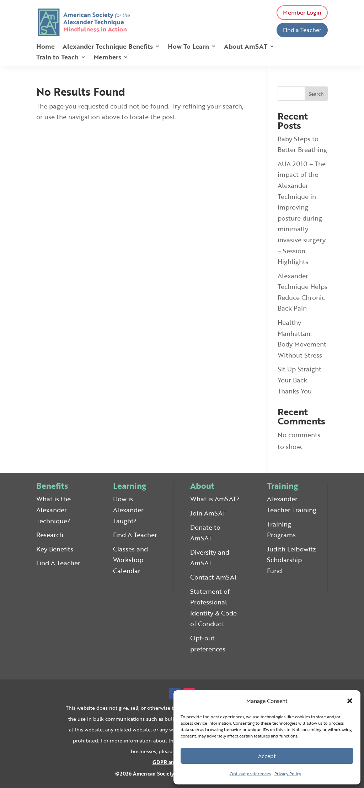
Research (49, 534)
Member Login (302, 12)
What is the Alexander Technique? (53, 509)
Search (316, 93)
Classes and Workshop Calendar (130, 559)
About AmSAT (245, 47)
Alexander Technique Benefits (108, 47)
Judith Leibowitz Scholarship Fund (291, 559)
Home (45, 47)
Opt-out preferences (250, 773)
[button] (349, 700)
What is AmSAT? (215, 498)
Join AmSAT (208, 513)
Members (107, 58)
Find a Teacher (302, 30)
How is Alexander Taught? (128, 509)
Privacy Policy (287, 773)
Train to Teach (57, 58)
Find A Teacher (58, 562)
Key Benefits (54, 549)
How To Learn (188, 47)
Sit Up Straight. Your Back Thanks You (300, 379)
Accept (267, 756)
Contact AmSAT (213, 577)
